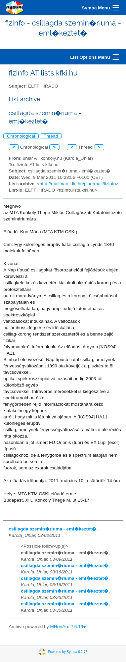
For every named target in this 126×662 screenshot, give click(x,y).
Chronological (21, 136)
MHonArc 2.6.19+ (68, 626)
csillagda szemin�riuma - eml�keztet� (52, 528)
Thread (51, 136)
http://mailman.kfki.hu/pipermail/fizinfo (78, 183)
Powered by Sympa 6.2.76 (67, 652)
